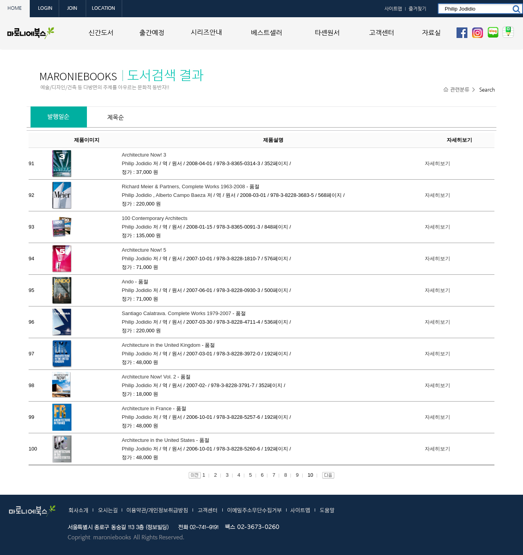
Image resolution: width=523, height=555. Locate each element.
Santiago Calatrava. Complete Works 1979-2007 (176, 313)
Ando (127, 282)
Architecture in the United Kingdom (161, 345)
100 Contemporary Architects (155, 218)
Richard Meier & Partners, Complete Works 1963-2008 (183, 186)
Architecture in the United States (158, 440)
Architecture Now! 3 (144, 155)
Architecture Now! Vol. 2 (149, 377)
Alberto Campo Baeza (181, 195)
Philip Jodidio (137, 163)
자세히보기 (437, 163)
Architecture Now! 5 (144, 250)
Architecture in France (146, 408)
